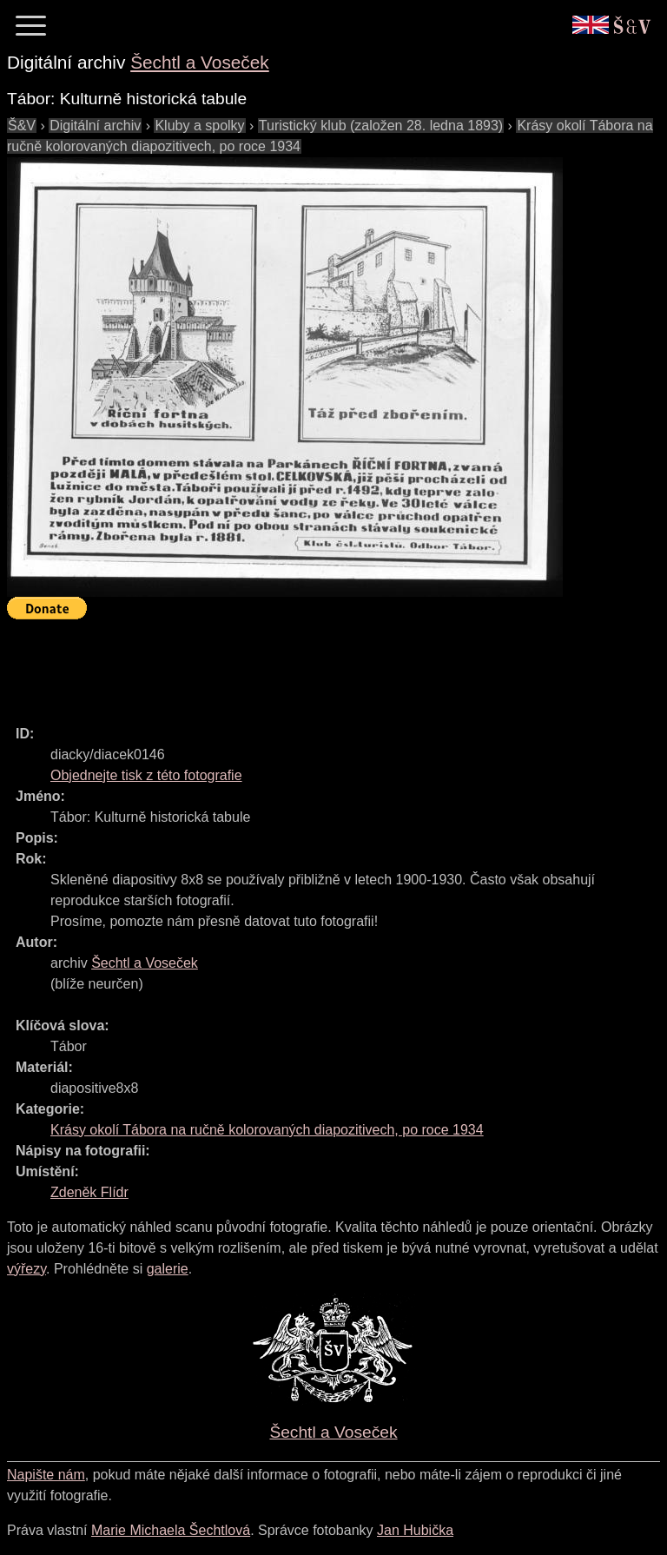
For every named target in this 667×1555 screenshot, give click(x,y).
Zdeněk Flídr (89, 1192)
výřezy (26, 1268)
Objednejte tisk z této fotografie (146, 775)
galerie (167, 1268)
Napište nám (46, 1474)
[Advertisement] (323, 664)
